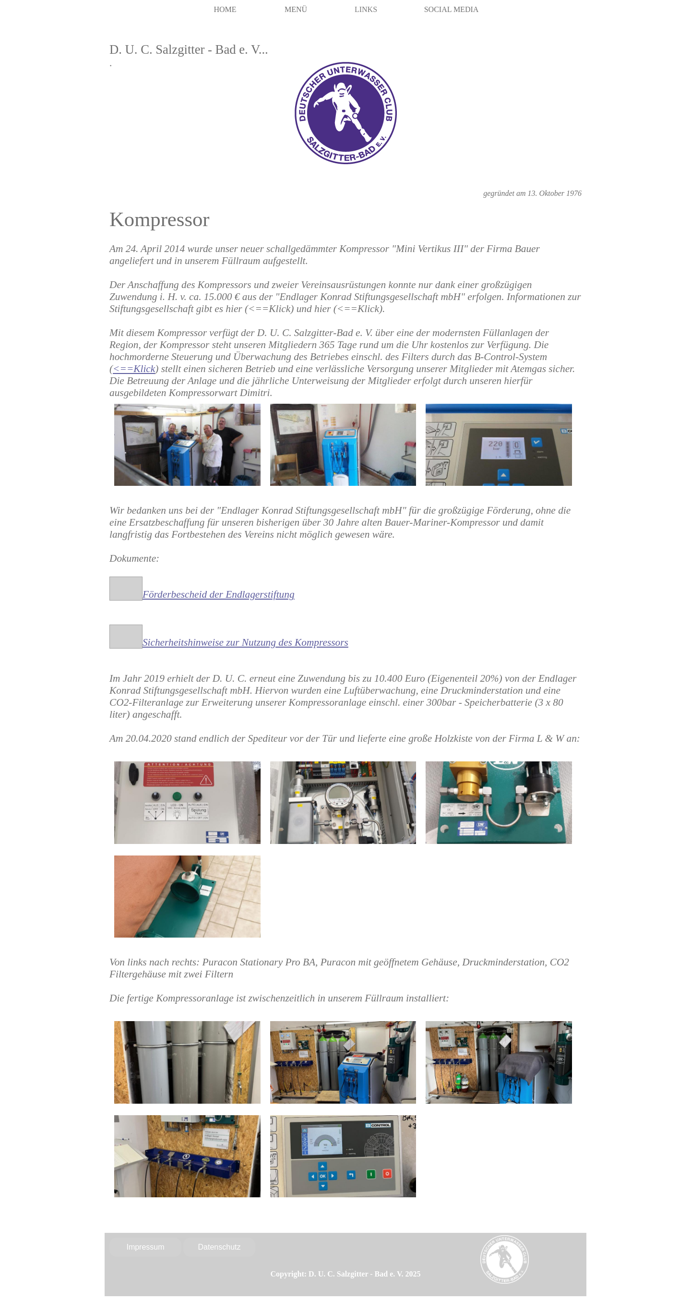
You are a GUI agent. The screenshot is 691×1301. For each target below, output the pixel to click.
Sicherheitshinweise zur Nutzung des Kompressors (245, 642)
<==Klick (134, 368)
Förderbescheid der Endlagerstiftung (219, 594)
